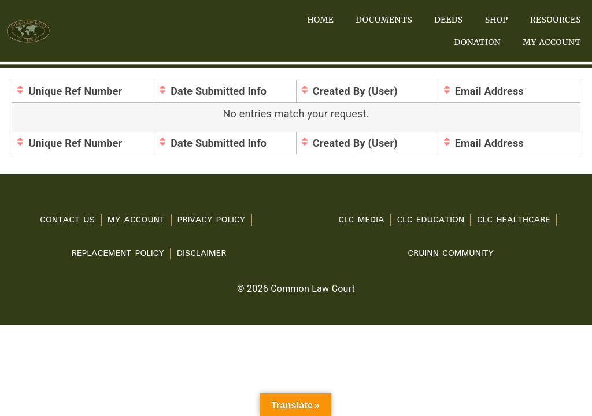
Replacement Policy (118, 254)
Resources (555, 19)
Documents (384, 19)
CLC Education (431, 220)
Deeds (448, 19)
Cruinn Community (451, 254)
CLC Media (361, 220)
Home (320, 19)
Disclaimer (201, 254)
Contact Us (67, 220)
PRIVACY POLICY (211, 220)
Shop (496, 19)
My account (552, 42)
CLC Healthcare (513, 220)
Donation (477, 42)
